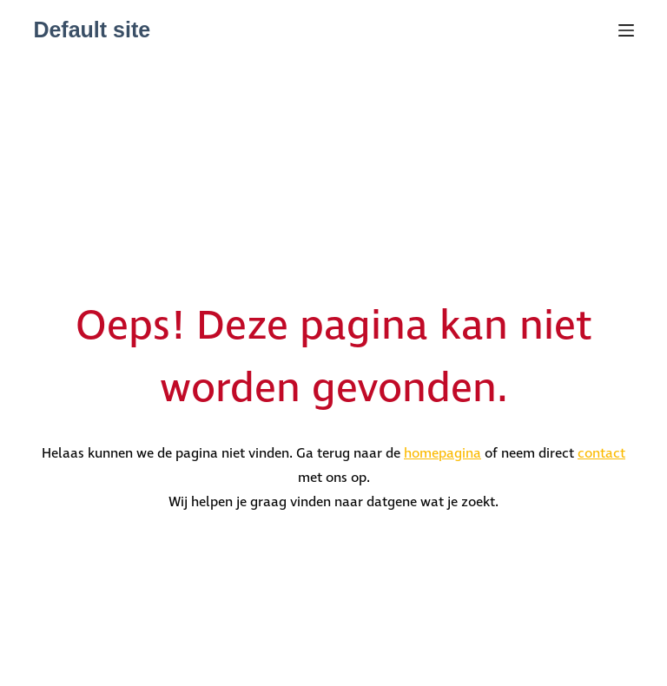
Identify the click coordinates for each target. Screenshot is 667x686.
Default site (91, 29)
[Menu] (626, 30)
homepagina (442, 454)
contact (601, 454)
